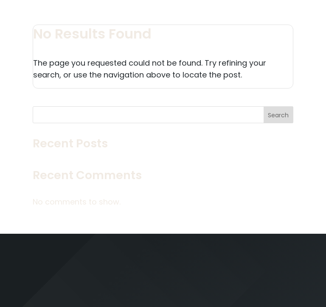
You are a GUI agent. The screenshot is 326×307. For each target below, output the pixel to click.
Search (278, 115)
